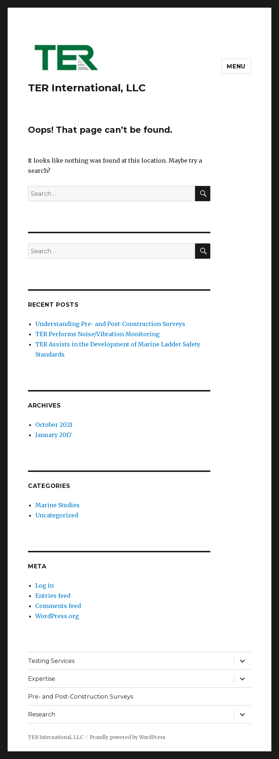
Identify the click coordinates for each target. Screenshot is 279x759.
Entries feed (52, 595)
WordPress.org (57, 616)
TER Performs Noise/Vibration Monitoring (97, 334)
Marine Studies (57, 505)
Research (41, 714)
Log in (44, 585)
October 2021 (53, 424)
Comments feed (58, 605)
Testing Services (51, 660)
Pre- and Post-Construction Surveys (80, 696)
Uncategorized (56, 515)
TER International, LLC (87, 88)
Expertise (41, 678)
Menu (236, 66)
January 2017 (53, 434)
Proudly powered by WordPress (127, 737)
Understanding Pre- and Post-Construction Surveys (110, 323)
